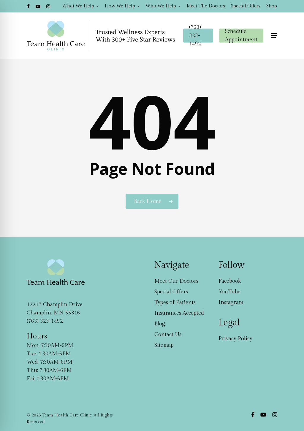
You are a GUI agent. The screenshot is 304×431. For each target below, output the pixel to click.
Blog (159, 324)
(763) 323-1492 (45, 321)
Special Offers (171, 292)
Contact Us (167, 334)
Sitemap (164, 345)
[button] (274, 36)
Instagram (230, 302)
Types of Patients (175, 302)
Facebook (229, 281)
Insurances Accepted (179, 313)
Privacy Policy (235, 338)
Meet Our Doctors (176, 281)
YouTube (229, 292)
